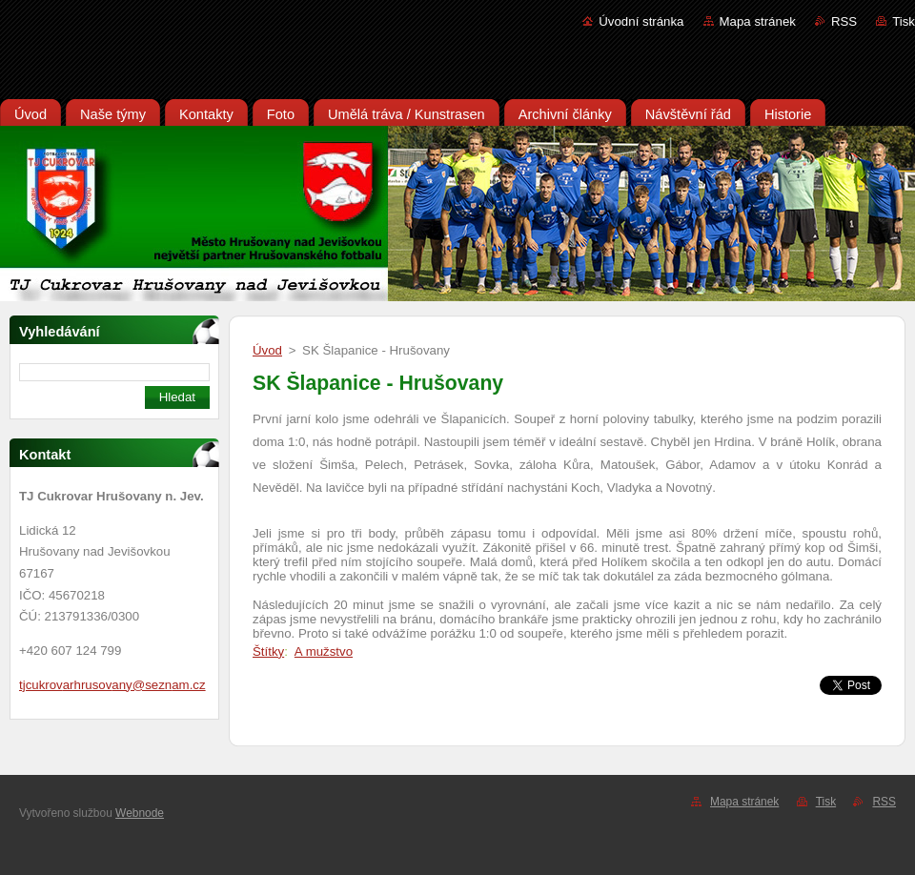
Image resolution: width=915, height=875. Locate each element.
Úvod (267, 350)
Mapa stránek (758, 21)
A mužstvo (324, 651)
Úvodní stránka (641, 21)
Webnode (139, 813)
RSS (844, 21)
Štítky (268, 651)
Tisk (903, 21)
